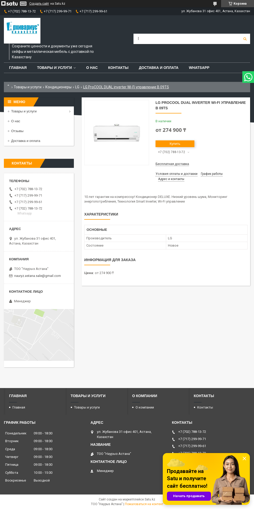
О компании (145, 407)
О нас (92, 68)
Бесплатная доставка (172, 164)
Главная (18, 68)
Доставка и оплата (159, 68)
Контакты (118, 68)
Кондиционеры (58, 87)
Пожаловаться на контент (144, 504)
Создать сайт (39, 3)
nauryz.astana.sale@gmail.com (37, 276)
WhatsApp (199, 68)
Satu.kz (150, 499)
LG (77, 87)
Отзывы (17, 131)
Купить (175, 144)
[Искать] (245, 39)
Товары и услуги (54, 68)
